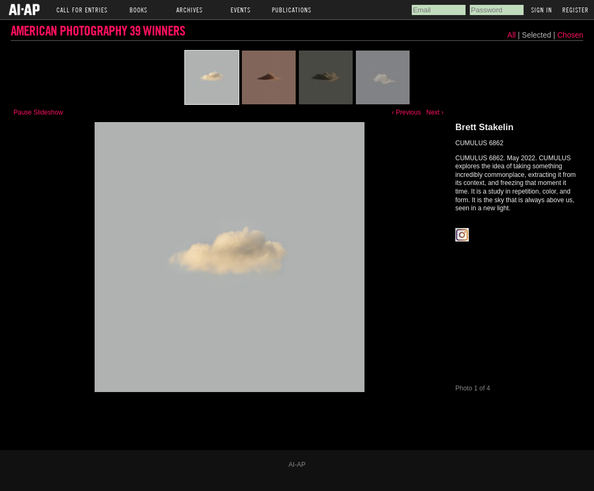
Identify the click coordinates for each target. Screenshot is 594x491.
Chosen (570, 35)
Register (575, 9)
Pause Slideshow (38, 112)
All (511, 35)
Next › (434, 112)
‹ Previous (406, 112)
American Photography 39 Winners (98, 30)
